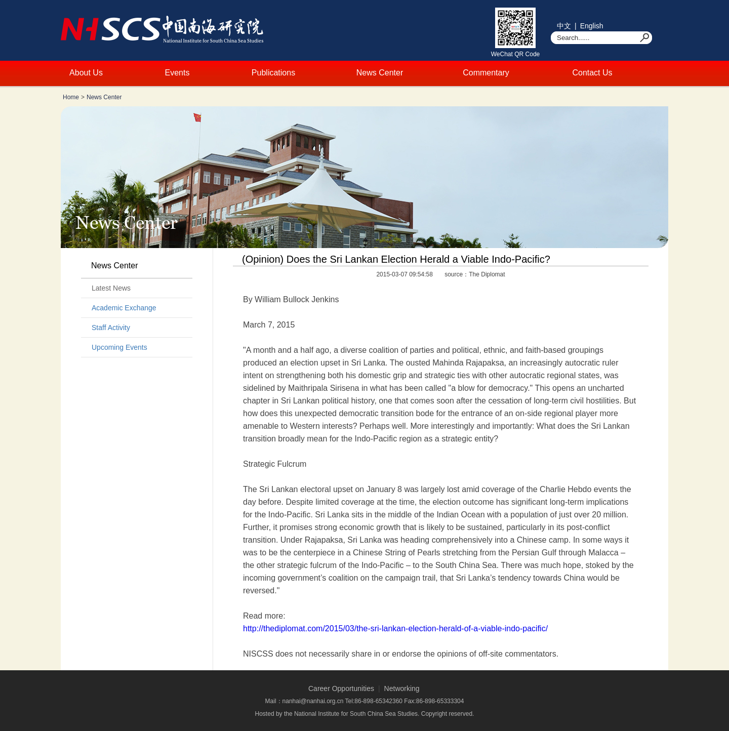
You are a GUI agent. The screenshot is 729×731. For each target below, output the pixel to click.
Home (71, 97)
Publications (273, 72)
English (591, 26)
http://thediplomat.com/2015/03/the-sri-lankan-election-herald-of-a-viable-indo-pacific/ (395, 628)
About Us (86, 72)
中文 (564, 26)
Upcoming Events (119, 347)
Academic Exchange (124, 308)
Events (177, 72)
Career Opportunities (341, 688)
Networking (402, 688)
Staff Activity (111, 327)
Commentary (486, 72)
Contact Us (592, 72)
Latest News (111, 288)
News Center (379, 72)
